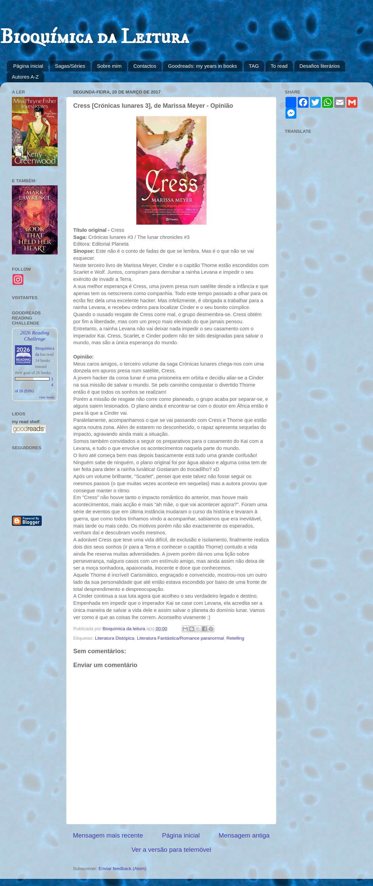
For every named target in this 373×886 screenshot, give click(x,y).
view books (47, 397)
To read (279, 66)
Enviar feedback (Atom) (122, 868)
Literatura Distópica (114, 638)
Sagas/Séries (70, 66)
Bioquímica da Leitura (94, 37)
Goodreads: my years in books (202, 66)
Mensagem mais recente (108, 835)
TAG (254, 66)
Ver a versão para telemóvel (171, 849)
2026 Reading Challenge (34, 336)
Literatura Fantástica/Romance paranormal (180, 638)
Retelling (235, 638)
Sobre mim (109, 66)
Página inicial (28, 66)
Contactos (144, 66)
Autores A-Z (25, 77)
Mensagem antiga (244, 835)
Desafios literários (319, 66)
